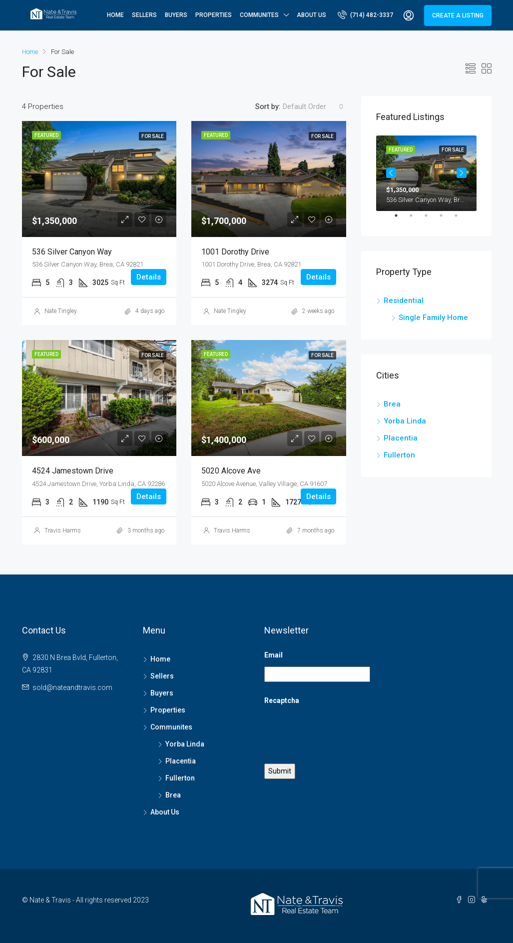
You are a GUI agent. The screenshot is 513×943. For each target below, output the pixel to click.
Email (273, 655)
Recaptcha (281, 700)
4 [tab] (446, 219)
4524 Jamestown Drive (72, 471)
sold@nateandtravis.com (72, 688)
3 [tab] (431, 219)
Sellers (144, 15)
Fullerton (399, 455)
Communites (259, 15)
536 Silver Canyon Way (72, 251)
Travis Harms (62, 530)
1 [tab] (401, 219)
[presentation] (340, 731)
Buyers (176, 15)
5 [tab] (461, 219)
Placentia (401, 438)
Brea (392, 404)
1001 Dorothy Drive (235, 251)
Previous (391, 173)
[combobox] (313, 106)
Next (462, 173)
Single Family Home (433, 317)
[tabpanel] (426, 173)
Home (115, 15)
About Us (311, 15)
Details (148, 277)
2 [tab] (416, 219)
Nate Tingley (60, 311)
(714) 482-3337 (365, 14)
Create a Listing (458, 15)
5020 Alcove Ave (231, 471)
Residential (404, 300)
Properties (213, 15)
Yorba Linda (405, 421)
